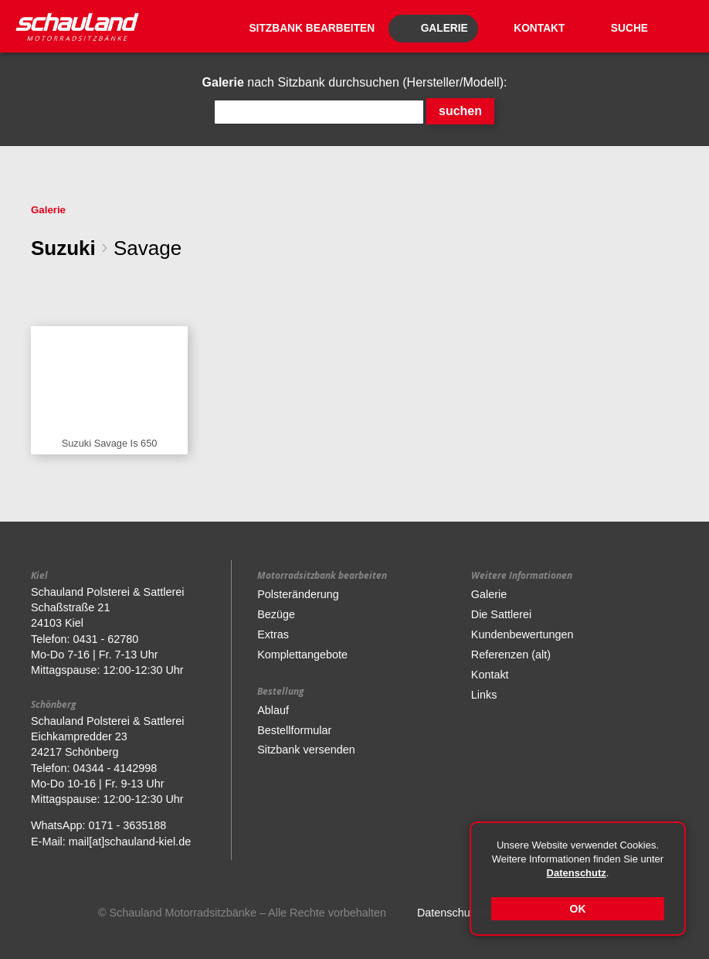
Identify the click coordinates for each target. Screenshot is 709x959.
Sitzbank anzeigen (109, 390)
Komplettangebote (302, 654)
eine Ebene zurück (42, 286)
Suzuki (63, 248)
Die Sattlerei (501, 614)
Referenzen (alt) (511, 654)
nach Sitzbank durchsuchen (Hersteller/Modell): (354, 82)
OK (578, 909)
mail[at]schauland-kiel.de (130, 841)
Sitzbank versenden (305, 749)
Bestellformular (294, 730)
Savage (147, 248)
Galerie (48, 210)
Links (484, 695)
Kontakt (490, 674)
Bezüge (276, 614)
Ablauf (273, 710)
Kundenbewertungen (522, 634)
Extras (273, 634)
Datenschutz (576, 873)
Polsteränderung (298, 594)
